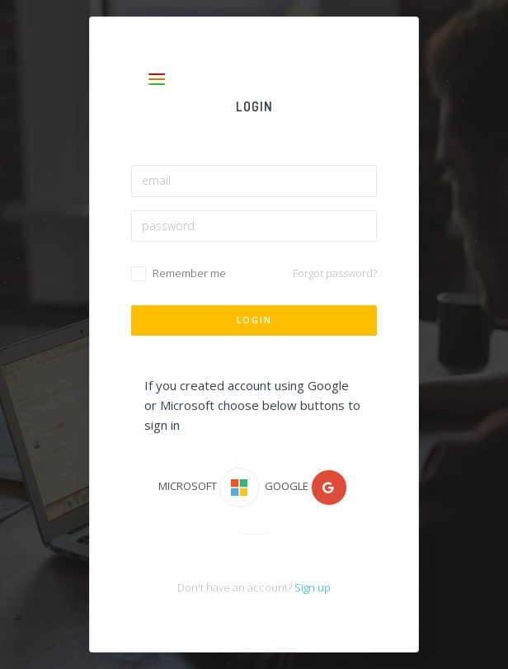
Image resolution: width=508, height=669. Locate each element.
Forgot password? (335, 273)
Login (254, 319)
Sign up (312, 587)
